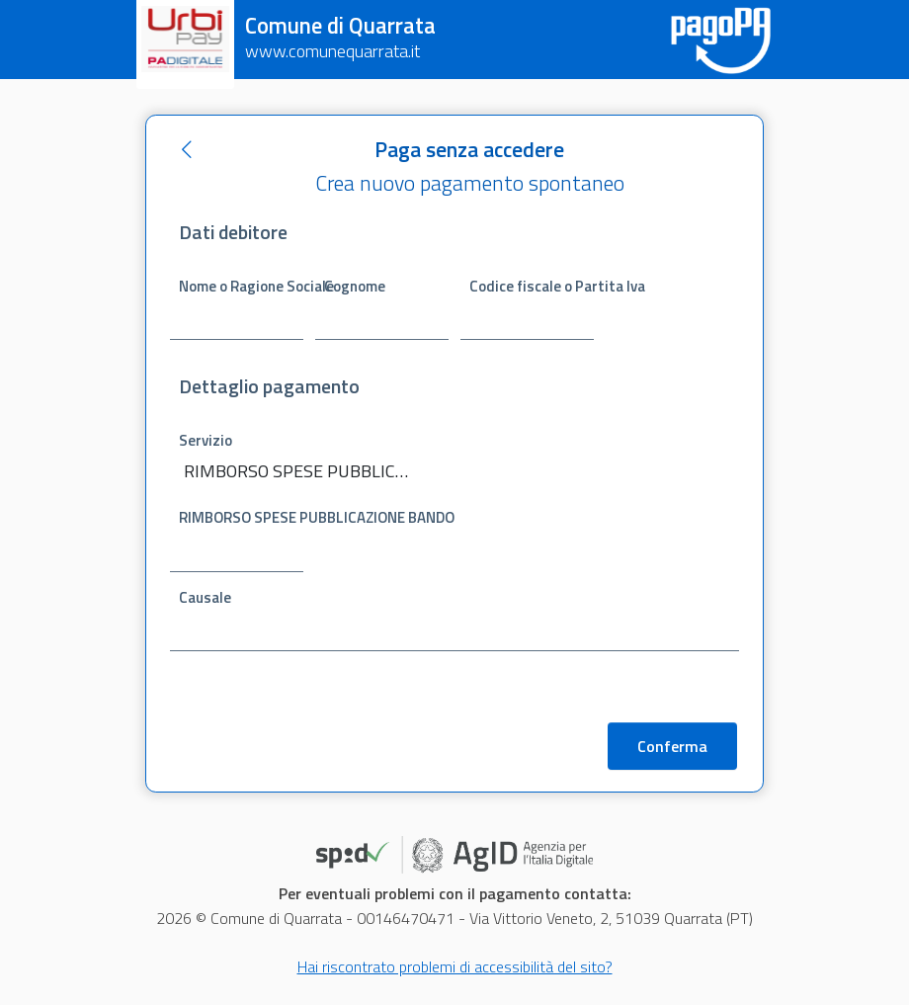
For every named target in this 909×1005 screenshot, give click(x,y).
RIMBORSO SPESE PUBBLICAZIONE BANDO (241, 517)
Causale (205, 597)
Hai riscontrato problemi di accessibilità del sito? (455, 968)
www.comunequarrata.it (332, 51)
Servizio (206, 440)
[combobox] (309, 473)
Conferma (672, 748)
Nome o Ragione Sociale (241, 285)
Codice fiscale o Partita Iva (531, 285)
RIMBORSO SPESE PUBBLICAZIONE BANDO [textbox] (296, 471)
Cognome (355, 285)
